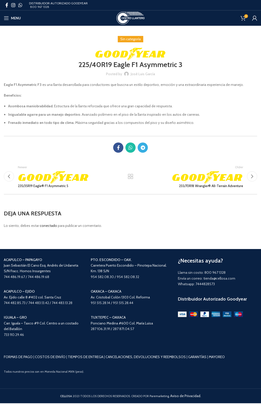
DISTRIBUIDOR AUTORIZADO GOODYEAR (58, 3)
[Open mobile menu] (12, 18)
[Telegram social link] (143, 147)
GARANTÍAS (197, 358)
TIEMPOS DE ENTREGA (85, 358)
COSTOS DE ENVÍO (50, 358)
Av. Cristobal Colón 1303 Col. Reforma (120, 298)
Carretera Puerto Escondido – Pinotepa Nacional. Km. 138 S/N (129, 266)
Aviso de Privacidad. (185, 397)
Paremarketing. (159, 397)
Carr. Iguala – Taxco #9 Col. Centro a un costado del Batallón (41, 324)
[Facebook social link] (7, 5)
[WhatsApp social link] (20, 5)
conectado (48, 226)
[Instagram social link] (13, 5)
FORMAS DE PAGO (18, 358)
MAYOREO (217, 358)
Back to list (130, 177)
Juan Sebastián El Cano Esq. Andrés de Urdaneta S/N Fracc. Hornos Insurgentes (41, 266)
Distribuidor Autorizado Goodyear (212, 300)
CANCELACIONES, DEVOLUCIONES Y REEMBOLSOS (146, 358)
